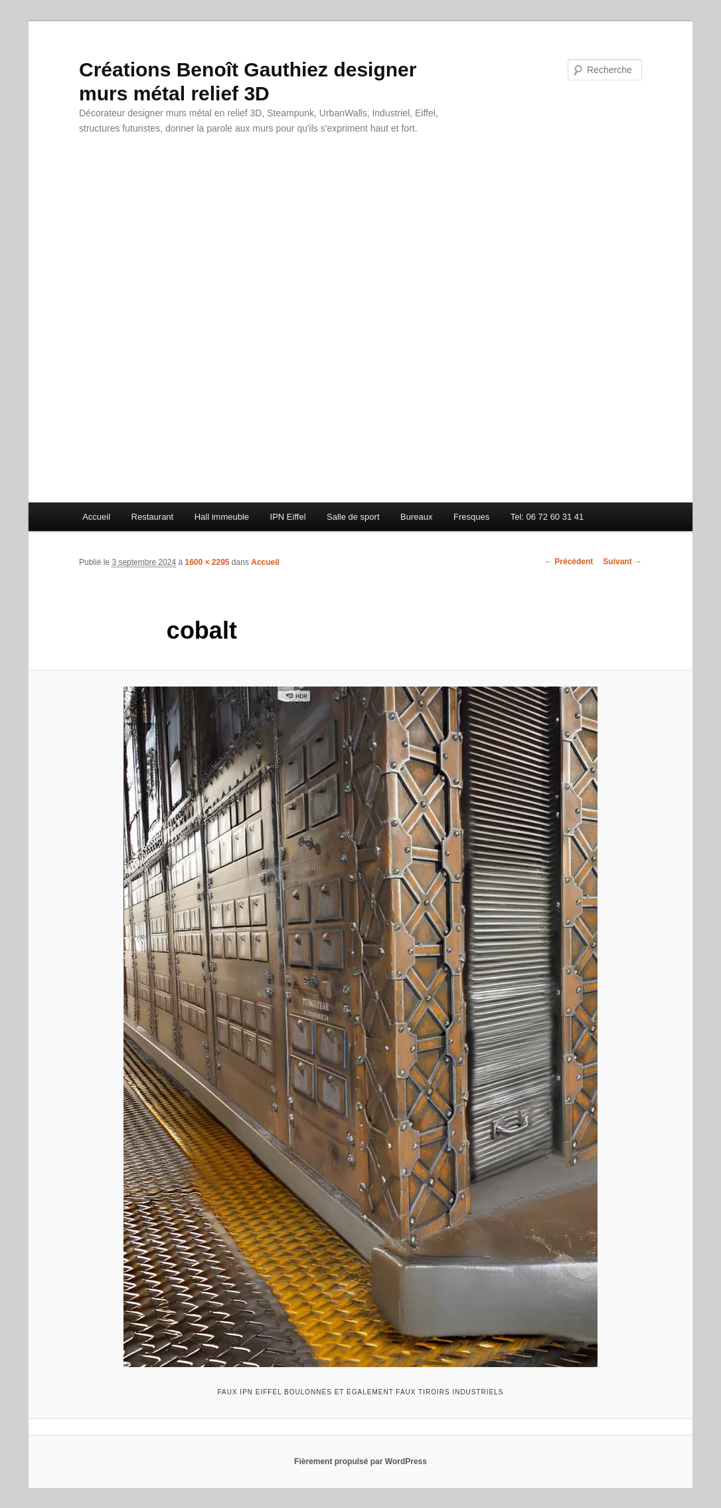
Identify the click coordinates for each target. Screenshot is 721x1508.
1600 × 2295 (207, 562)
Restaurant (152, 517)
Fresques (471, 517)
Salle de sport (353, 517)
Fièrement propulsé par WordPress (360, 1461)
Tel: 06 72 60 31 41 (547, 517)
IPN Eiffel (288, 517)
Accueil (96, 517)
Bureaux (416, 517)
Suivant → (622, 561)
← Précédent (568, 561)
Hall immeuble (222, 517)
